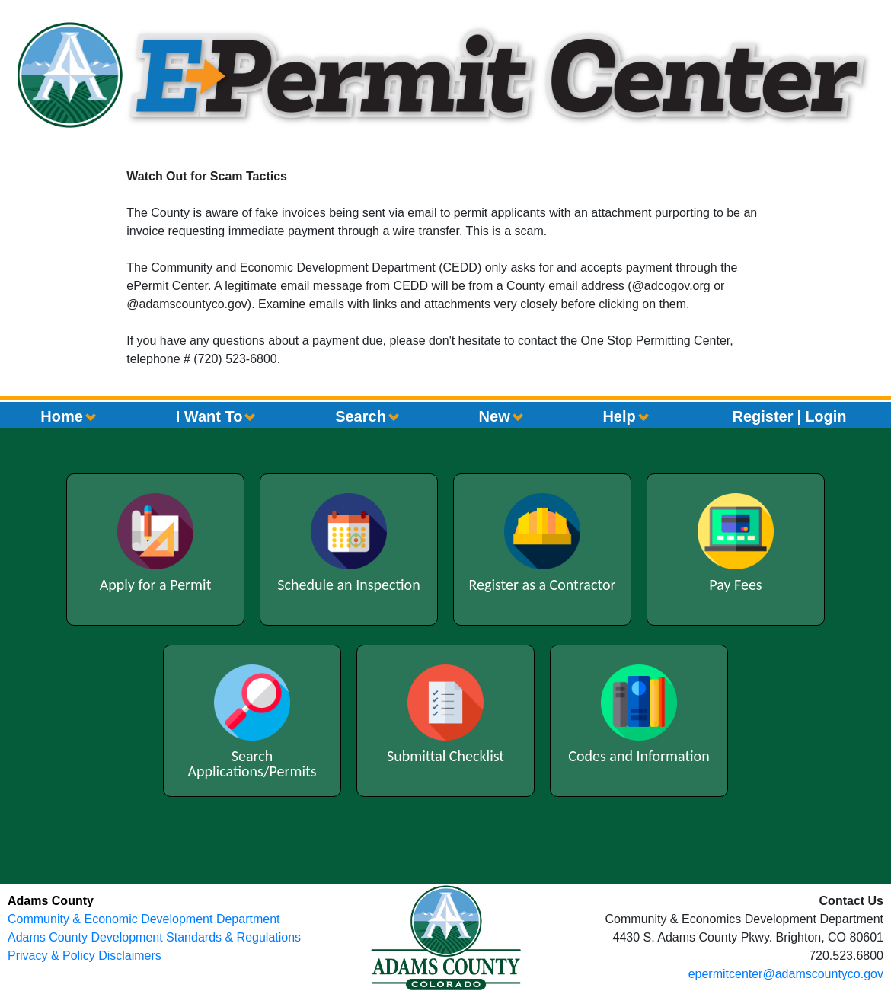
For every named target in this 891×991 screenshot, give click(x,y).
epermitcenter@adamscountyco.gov (785, 973)
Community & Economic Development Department (143, 919)
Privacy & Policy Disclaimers (84, 955)
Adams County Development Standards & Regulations (154, 937)
